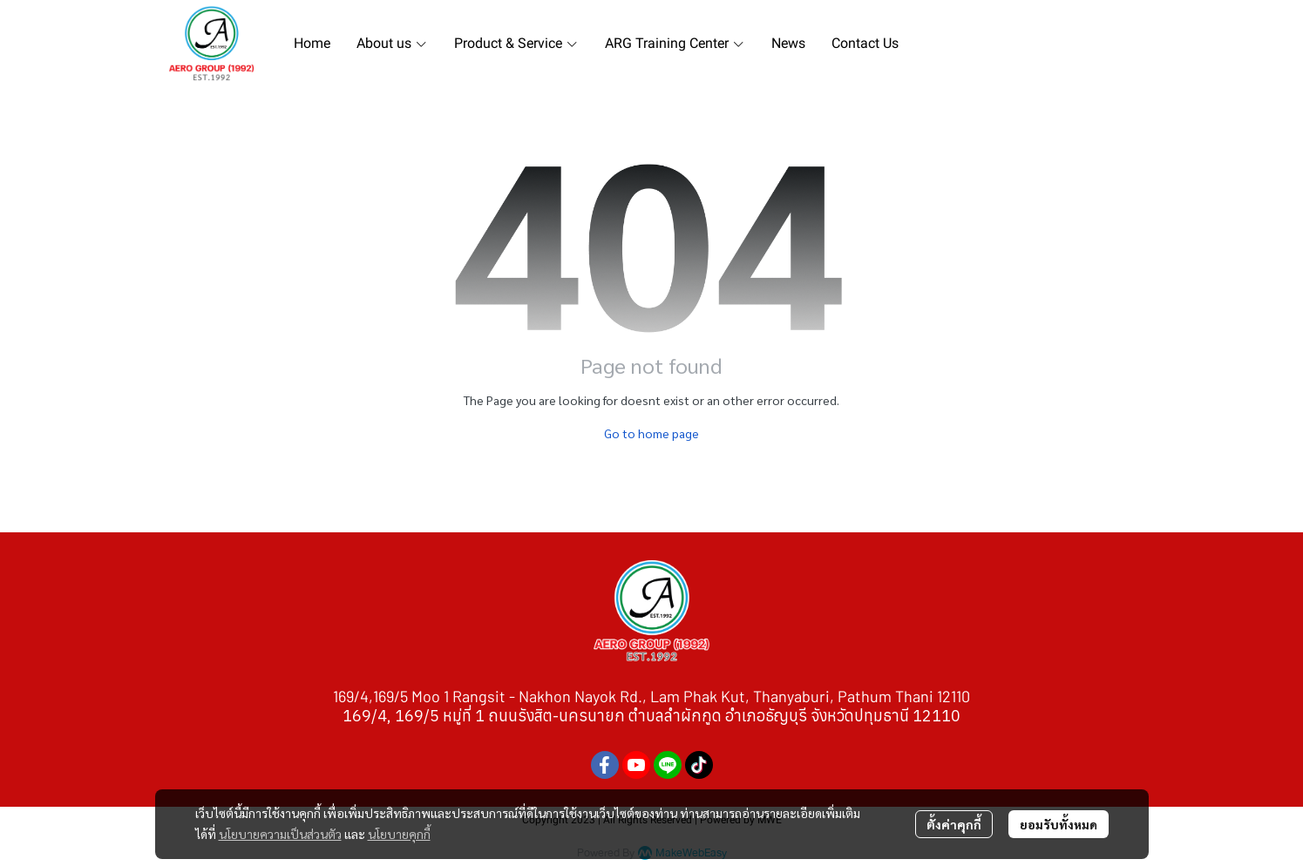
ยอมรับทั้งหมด (1058, 824)
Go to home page (651, 433)
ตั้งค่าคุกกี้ (953, 824)
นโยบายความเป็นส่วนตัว (280, 834)
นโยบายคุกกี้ (399, 834)
